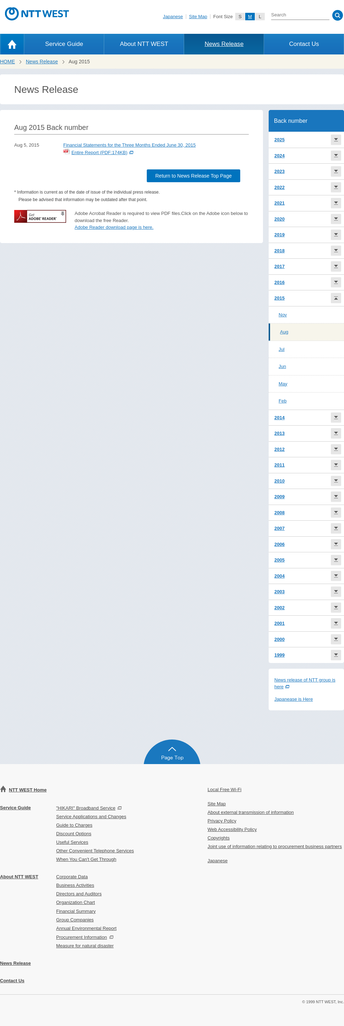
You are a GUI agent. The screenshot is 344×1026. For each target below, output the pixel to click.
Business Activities (75, 885)
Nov (283, 314)
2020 (279, 219)
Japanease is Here (293, 699)
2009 (279, 496)
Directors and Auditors (79, 893)
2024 (279, 155)
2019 (279, 234)
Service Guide (64, 44)
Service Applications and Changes (91, 816)
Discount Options (73, 833)
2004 (279, 576)
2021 (279, 203)
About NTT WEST (144, 44)
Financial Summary (76, 911)
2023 (279, 171)
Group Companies (75, 919)
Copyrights (219, 838)
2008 (279, 512)
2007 (279, 528)
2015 (279, 298)
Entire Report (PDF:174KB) (98, 152)
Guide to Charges (74, 825)
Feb (282, 401)
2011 (279, 465)
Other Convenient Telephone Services (95, 850)
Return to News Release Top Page (193, 176)
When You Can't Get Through (86, 859)
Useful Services (72, 842)
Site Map (198, 16)
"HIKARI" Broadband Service (85, 808)
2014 (279, 417)
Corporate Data (72, 876)
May (283, 383)
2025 (279, 139)
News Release (224, 44)
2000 (279, 639)
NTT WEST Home (28, 790)
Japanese (173, 16)
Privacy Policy (222, 821)
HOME (7, 61)
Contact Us (304, 44)
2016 (279, 282)
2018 (279, 250)
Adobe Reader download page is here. (114, 227)
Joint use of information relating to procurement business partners (275, 846)
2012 (279, 449)
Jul (282, 349)
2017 (279, 266)
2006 (279, 544)
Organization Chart (75, 902)
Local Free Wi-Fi (224, 789)
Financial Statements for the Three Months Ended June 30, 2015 (129, 145)
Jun (282, 366)
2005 (279, 560)
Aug (284, 332)
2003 (279, 591)
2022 (279, 187)
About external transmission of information (251, 812)
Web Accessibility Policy (232, 829)
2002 (279, 607)
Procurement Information (81, 937)
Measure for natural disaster (85, 945)
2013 (279, 433)
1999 (279, 655)
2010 (279, 481)
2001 (279, 623)
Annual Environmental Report (86, 928)
